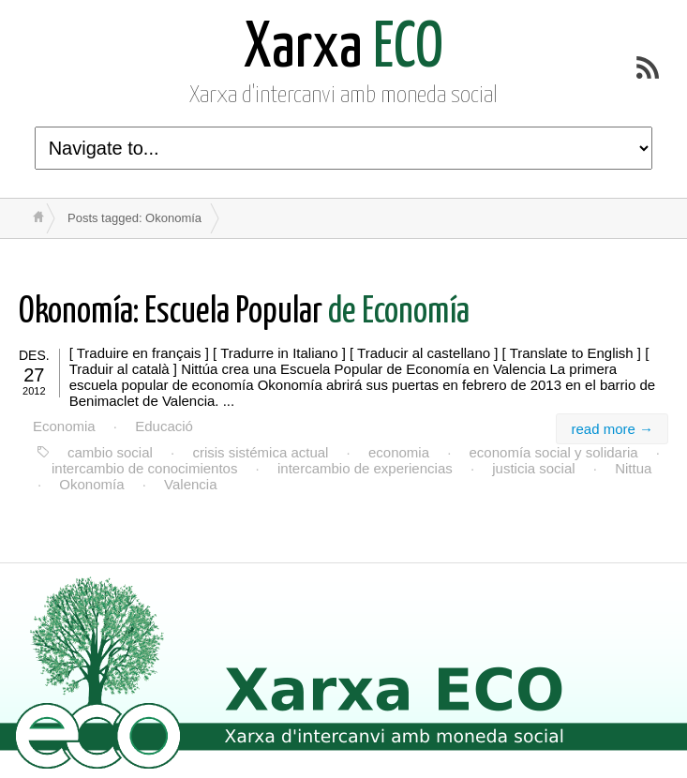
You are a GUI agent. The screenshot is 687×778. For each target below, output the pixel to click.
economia (398, 452)
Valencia (190, 484)
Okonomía (91, 484)
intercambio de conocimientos (144, 468)
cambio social (110, 452)
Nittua (633, 468)
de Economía (244, 312)
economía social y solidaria (554, 452)
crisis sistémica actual (260, 452)
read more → (612, 429)
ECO (343, 49)
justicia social (533, 468)
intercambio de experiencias (365, 468)
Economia (64, 426)
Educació (164, 426)
